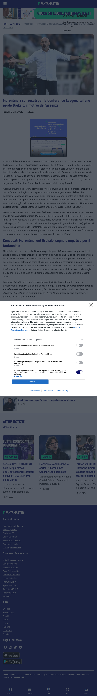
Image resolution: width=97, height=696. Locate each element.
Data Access (48, 391)
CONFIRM (30, 382)
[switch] (79, 345)
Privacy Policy (62, 391)
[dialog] (48, 348)
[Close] (91, 305)
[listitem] (48, 339)
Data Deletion (34, 391)
